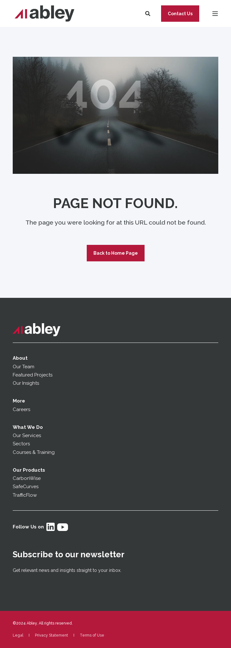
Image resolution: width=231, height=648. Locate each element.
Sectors (21, 444)
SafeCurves (25, 486)
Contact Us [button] (180, 13)
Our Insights (26, 383)
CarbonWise (27, 478)
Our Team (23, 367)
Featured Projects (32, 375)
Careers (21, 409)
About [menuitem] (20, 358)
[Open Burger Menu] (215, 13)
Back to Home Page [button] (115, 253)
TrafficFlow (25, 495)
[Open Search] (148, 13)
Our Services (27, 435)
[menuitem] (18, 635)
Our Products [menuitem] (29, 470)
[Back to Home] (44, 13)
